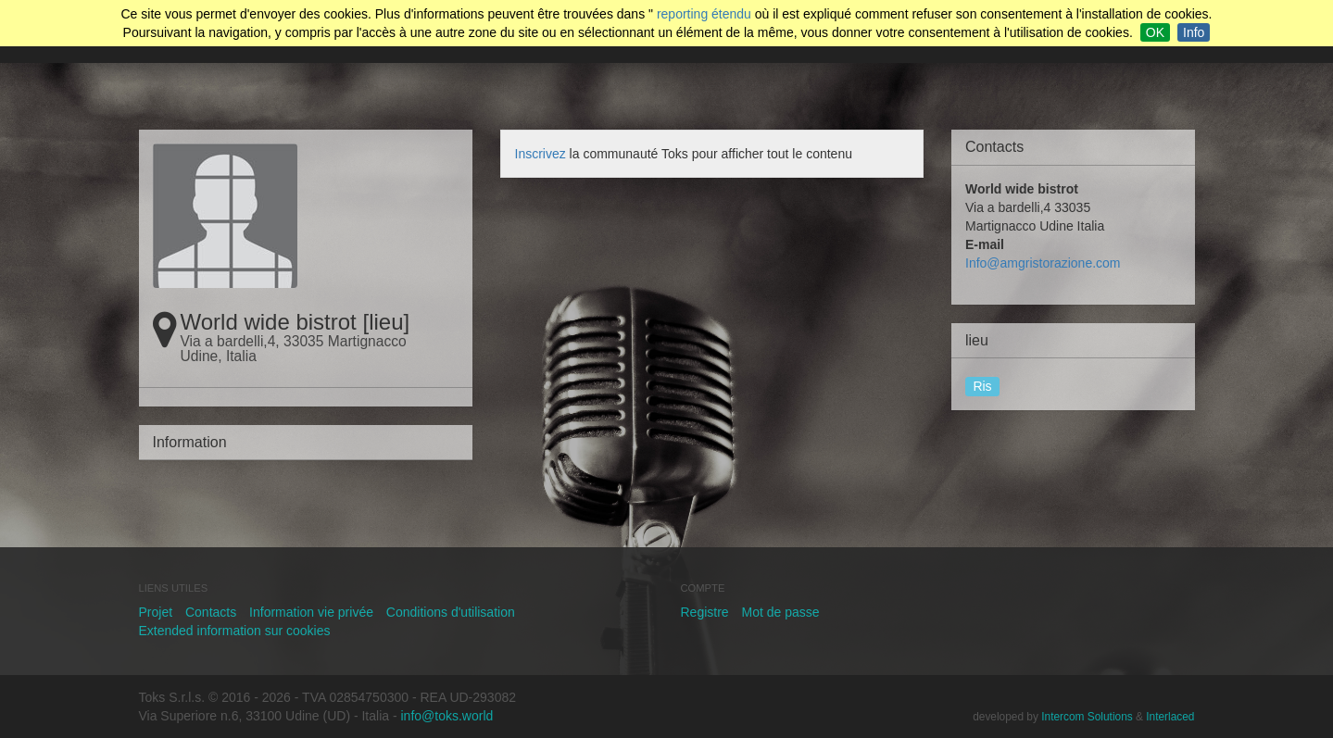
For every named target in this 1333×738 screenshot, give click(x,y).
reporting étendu (704, 13)
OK (1155, 32)
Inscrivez (540, 153)
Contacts (210, 612)
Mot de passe (781, 612)
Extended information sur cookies (235, 630)
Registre (705, 612)
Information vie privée (311, 612)
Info (1193, 32)
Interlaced (1170, 716)
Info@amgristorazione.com (1043, 263)
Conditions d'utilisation (450, 612)
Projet (156, 612)
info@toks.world (447, 715)
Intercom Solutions (1086, 716)
